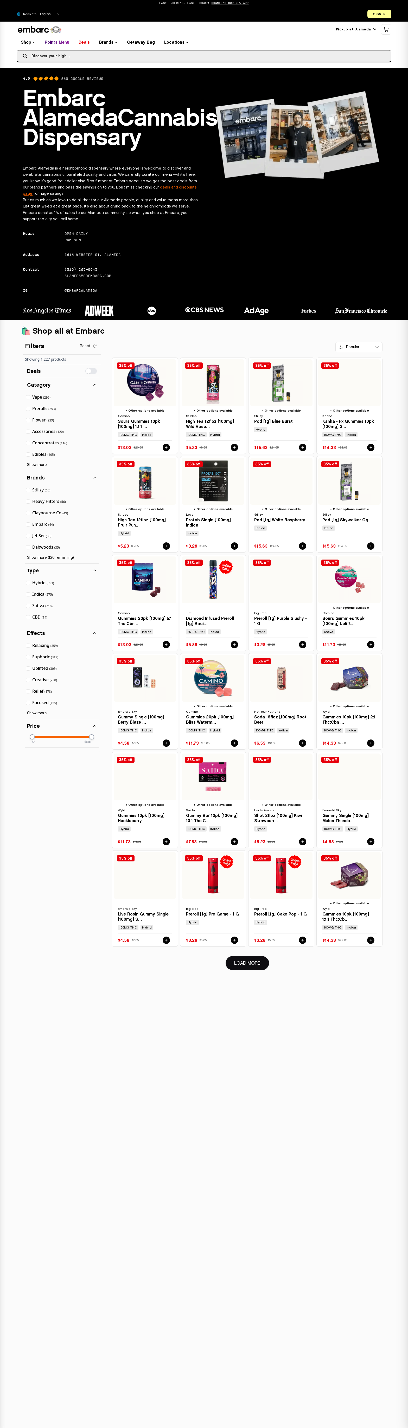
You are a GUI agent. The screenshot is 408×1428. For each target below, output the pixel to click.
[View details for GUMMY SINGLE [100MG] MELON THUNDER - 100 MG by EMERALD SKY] (349, 801)
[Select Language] (50, 14)
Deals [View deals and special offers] (84, 43)
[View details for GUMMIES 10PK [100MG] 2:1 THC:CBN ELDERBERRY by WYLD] (349, 703)
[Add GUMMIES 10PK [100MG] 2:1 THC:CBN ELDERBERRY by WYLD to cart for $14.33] (370, 744)
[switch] (91, 372)
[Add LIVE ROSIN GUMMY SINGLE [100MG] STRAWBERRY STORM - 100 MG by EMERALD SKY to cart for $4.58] (166, 941)
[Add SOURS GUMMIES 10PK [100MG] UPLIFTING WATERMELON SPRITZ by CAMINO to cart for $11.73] (370, 646)
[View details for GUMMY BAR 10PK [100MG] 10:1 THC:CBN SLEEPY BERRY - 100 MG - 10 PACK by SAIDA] (213, 801)
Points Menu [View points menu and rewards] (57, 43)
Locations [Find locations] (176, 43)
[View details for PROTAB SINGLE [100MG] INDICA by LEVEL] (213, 506)
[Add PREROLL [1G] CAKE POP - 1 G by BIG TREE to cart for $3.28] (302, 941)
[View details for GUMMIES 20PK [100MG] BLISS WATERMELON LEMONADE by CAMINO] (213, 703)
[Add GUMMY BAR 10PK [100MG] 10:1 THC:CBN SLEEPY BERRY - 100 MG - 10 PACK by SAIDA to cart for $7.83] (234, 843)
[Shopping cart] (386, 31)
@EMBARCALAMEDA (81, 292)
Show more (37, 466)
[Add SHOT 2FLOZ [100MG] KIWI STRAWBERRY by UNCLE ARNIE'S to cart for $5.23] (302, 843)
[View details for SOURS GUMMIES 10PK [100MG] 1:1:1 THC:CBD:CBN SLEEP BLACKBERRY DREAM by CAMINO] (145, 407)
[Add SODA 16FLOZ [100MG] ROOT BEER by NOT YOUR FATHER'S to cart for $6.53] (302, 744)
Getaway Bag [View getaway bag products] (141, 43)
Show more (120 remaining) (50, 559)
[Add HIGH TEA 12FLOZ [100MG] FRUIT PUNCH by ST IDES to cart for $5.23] (166, 547)
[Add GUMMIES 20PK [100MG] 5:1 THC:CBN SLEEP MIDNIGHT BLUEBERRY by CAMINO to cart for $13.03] (166, 646)
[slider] (32, 738)
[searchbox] (204, 57)
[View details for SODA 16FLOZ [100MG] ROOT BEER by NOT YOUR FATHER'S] (281, 703)
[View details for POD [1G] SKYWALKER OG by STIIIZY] (349, 506)
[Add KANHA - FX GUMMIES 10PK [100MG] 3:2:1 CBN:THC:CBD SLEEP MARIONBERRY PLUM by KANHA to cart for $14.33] (370, 449)
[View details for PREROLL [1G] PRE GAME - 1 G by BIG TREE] (213, 900)
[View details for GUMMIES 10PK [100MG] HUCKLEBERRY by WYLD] (145, 801)
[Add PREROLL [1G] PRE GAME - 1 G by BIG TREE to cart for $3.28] (234, 941)
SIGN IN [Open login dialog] (379, 14)
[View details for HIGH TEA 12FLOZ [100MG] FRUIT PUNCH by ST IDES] (145, 506)
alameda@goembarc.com (88, 277)
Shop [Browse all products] (28, 43)
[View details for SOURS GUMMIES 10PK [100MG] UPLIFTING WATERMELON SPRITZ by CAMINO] (349, 604)
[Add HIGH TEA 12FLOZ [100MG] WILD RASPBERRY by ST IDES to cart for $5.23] (234, 449)
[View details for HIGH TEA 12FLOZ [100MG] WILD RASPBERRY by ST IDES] (213, 407)
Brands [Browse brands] (108, 43)
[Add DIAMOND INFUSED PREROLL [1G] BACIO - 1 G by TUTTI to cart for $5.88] (234, 646)
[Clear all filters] (88, 347)
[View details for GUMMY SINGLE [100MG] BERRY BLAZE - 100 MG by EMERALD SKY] (145, 703)
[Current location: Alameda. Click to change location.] (356, 30)
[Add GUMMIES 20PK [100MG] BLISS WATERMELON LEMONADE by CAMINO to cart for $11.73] (234, 744)
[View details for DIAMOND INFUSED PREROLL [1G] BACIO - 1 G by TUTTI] (213, 604)
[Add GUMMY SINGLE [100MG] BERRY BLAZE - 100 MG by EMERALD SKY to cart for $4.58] (166, 744)
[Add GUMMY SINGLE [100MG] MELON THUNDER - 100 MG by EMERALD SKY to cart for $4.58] (370, 843)
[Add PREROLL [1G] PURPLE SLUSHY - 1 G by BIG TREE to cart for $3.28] (302, 646)
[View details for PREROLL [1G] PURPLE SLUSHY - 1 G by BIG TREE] (281, 604)
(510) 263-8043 (81, 271)
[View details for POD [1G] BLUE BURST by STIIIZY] (281, 407)
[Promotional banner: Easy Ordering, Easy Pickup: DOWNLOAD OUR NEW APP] (204, 3)
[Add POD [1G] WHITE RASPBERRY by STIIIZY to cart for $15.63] (302, 547)
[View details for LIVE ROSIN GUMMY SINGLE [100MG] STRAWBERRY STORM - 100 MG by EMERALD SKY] (145, 900)
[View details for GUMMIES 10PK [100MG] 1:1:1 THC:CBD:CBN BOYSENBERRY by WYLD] (349, 900)
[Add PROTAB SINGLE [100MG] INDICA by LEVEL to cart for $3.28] (234, 547)
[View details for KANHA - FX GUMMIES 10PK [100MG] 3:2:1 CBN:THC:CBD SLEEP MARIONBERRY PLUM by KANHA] (349, 407)
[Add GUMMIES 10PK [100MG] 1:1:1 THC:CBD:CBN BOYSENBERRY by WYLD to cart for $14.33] (370, 941)
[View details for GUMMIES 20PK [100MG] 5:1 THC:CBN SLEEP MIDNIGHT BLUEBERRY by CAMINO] (145, 604)
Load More (251, 964)
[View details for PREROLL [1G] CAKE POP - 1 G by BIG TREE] (281, 900)
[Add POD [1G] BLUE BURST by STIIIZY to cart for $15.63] (302, 449)
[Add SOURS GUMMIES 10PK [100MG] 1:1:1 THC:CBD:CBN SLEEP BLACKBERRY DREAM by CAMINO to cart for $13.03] (166, 449)
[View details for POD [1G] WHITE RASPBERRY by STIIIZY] (281, 506)
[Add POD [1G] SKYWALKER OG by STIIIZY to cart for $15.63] (370, 547)
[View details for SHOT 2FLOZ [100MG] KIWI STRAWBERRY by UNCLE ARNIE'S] (281, 801)
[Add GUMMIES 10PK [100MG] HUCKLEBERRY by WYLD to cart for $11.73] (166, 843)
